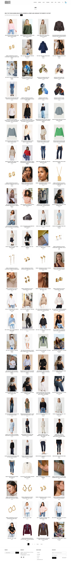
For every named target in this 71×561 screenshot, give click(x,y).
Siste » (42, 544)
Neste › (38, 544)
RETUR (38, 557)
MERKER (39, 2)
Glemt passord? (64, 557)
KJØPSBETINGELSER (40, 559)
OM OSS (38, 556)
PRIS (55, 2)
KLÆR (43, 2)
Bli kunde (38, 554)
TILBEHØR (47, 2)
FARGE (52, 2)
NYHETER (35, 2)
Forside (38, 552)
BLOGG (59, 2)
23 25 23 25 (25, 553)
